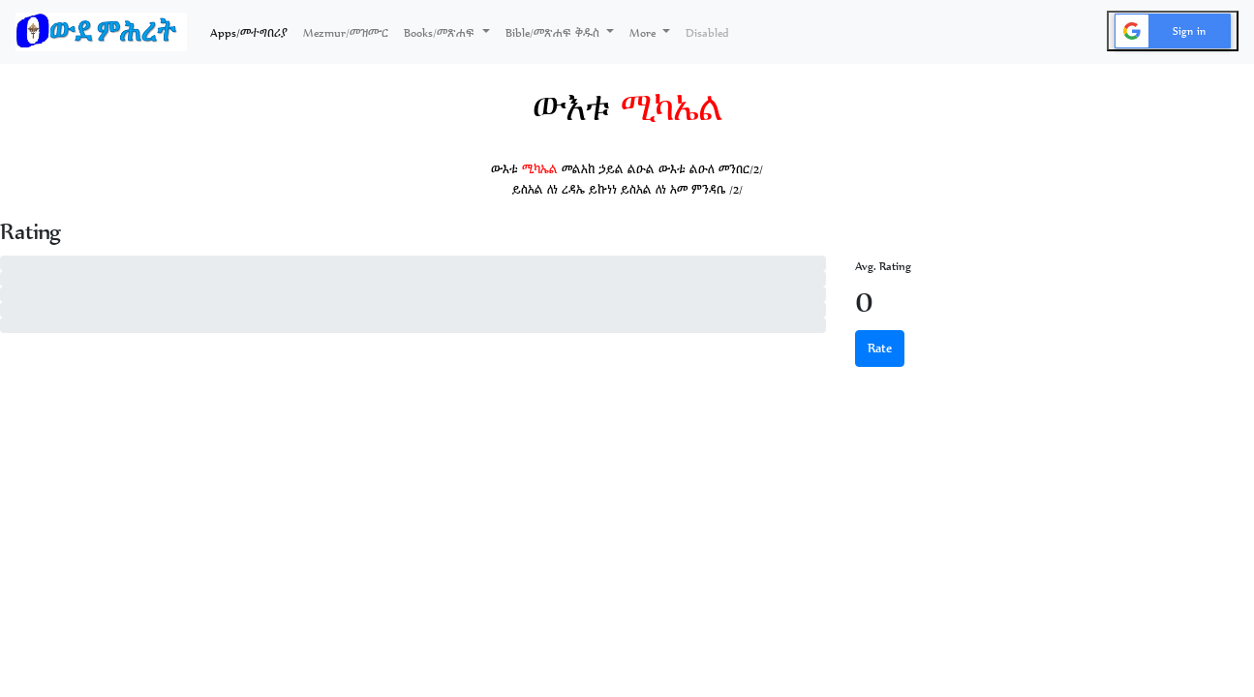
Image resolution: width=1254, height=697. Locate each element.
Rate (880, 348)
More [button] (643, 32)
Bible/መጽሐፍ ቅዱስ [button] (554, 32)
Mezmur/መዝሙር (345, 32)
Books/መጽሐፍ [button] (441, 32)
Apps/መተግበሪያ (252, 31)
